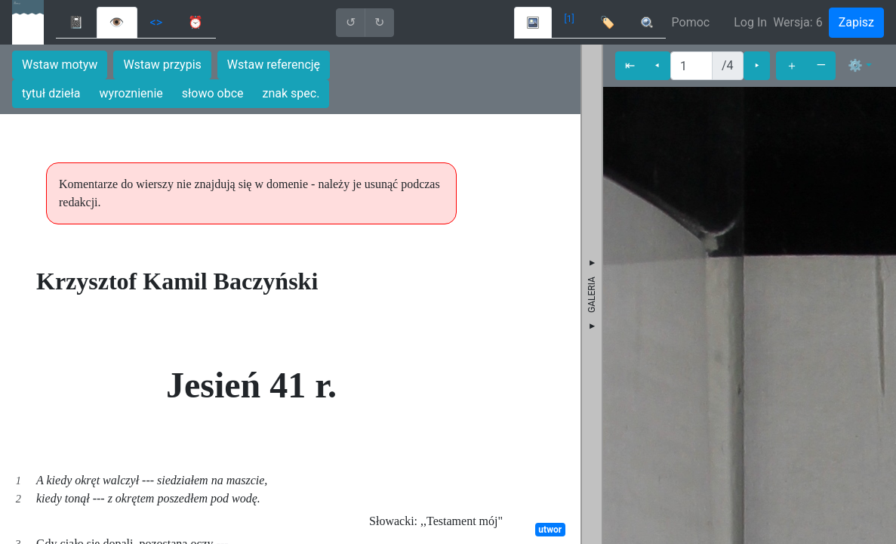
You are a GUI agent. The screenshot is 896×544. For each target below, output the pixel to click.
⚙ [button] (855, 65)
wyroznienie (131, 93)
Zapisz (856, 22)
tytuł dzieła (51, 93)
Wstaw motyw (59, 64)
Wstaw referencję (273, 64)
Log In (750, 22)
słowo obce (213, 93)
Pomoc (691, 22)
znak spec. (291, 93)
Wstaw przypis (162, 64)
